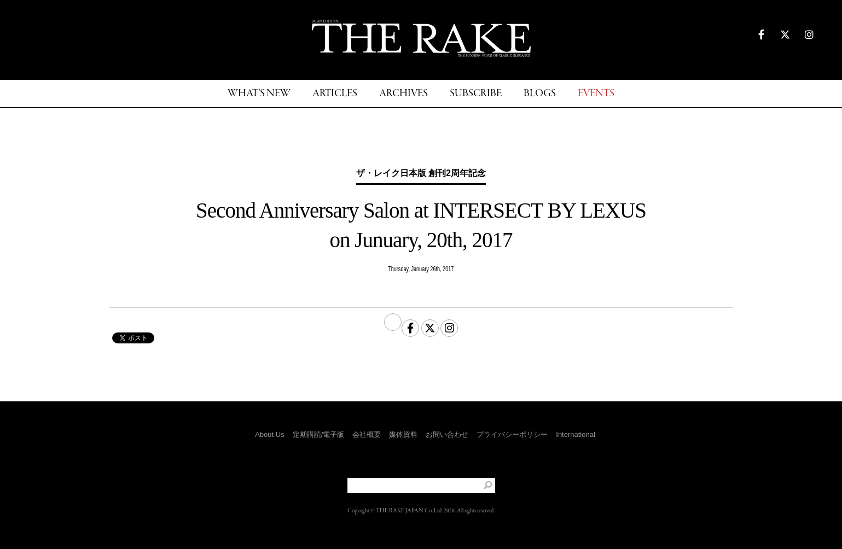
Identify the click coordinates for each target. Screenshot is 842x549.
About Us (269, 434)
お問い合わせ (447, 434)
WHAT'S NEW (259, 94)
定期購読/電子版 (319, 434)
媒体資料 (403, 434)
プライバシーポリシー (512, 434)
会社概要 (366, 434)
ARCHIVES (403, 94)
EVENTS (596, 94)
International (575, 434)
